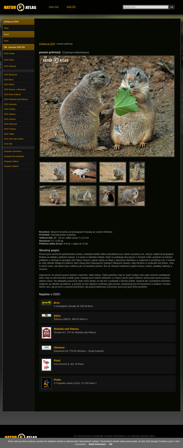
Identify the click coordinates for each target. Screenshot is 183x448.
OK (110, 444)
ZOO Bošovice (10, 75)
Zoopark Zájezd (11, 166)
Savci (6, 34)
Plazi (6, 41)
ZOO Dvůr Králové (12, 94)
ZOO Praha (9, 53)
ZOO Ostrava (10, 66)
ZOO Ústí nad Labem (13, 139)
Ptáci (6, 28)
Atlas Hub (54, 6)
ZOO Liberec (10, 119)
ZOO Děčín (9, 84)
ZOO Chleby (9, 109)
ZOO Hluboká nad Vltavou (16, 99)
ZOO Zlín (8, 144)
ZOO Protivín (10, 129)
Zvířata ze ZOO (47, 43)
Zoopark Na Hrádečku (14, 156)
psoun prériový (65, 43)
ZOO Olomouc (10, 124)
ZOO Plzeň (9, 60)
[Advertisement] (104, 31)
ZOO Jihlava (9, 114)
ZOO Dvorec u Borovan (14, 89)
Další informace (97, 444)
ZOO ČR (71, 6)
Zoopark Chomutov (12, 151)
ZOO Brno (8, 80)
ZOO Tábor (9, 134)
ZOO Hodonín (10, 104)
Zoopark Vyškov (11, 161)
